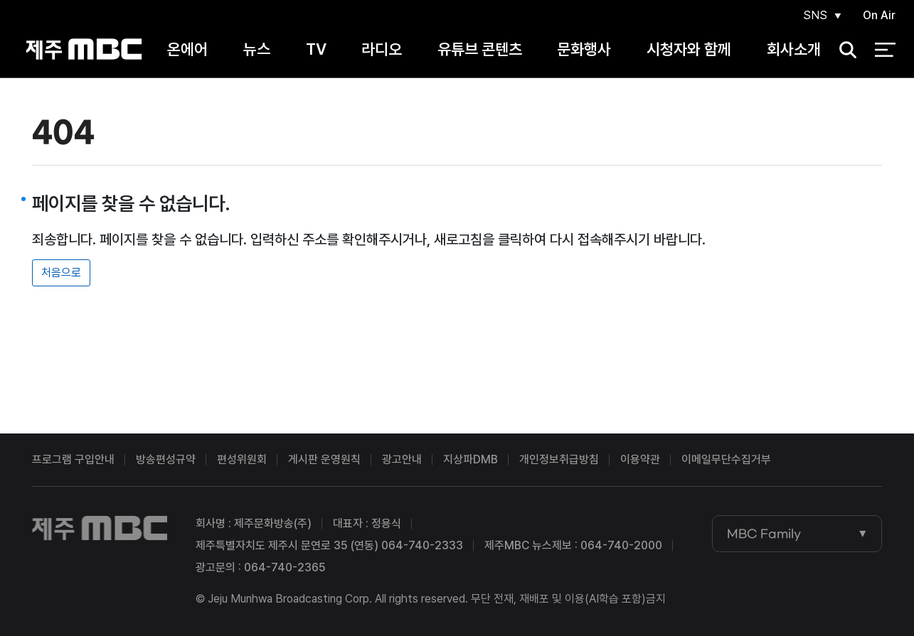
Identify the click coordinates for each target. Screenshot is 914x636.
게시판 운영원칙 (324, 459)
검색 (843, 50)
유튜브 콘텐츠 (479, 49)
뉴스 (256, 49)
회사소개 (794, 49)
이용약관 (640, 459)
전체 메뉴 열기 (885, 49)
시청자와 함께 (689, 49)
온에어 (187, 49)
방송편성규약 (166, 459)
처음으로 (61, 272)
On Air (879, 15)
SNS (815, 15)
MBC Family (764, 533)
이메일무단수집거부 (726, 459)
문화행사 (584, 49)
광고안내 (402, 459)
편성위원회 (242, 459)
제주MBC (84, 49)
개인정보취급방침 (559, 459)
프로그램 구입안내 (73, 459)
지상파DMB (470, 459)
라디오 (381, 49)
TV (316, 49)
